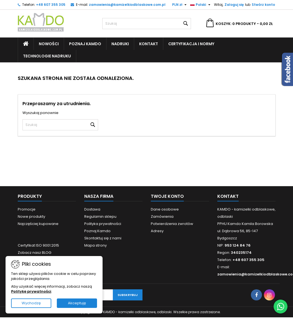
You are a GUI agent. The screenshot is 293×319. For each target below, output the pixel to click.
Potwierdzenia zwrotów (172, 223)
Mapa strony (95, 245)
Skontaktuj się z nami (102, 238)
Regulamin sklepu (100, 216)
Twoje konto (167, 196)
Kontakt (148, 44)
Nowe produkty (31, 216)
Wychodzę (31, 303)
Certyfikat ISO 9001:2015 (38, 245)
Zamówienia (162, 216)
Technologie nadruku (47, 56)
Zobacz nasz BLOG (34, 252)
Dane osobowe (165, 209)
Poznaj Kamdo (85, 44)
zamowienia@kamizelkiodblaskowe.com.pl (127, 4)
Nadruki (120, 44)
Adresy (157, 231)
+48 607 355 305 (50, 4)
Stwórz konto (263, 4)
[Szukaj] (146, 23)
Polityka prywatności (102, 223)
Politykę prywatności (31, 291)
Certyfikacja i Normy (191, 44)
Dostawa (92, 209)
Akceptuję (77, 303)
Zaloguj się (234, 4)
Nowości (49, 44)
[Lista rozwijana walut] (180, 4)
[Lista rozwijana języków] (201, 4)
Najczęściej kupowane (38, 223)
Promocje (26, 209)
